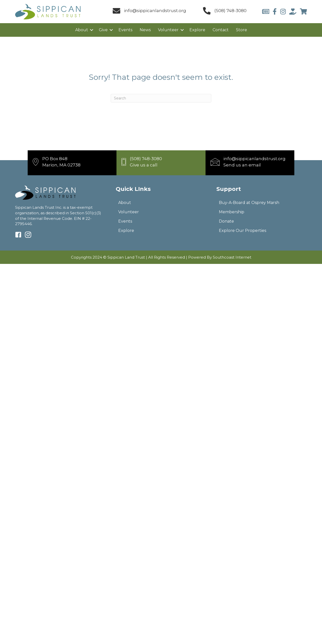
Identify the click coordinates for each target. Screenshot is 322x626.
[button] (91, 30)
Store (241, 29)
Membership (231, 212)
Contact (221, 29)
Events (125, 29)
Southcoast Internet (232, 257)
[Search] (161, 98)
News (145, 29)
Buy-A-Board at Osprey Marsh (249, 202)
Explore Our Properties (242, 230)
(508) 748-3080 (230, 10)
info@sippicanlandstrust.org (155, 10)
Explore (197, 29)
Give (103, 29)
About (81, 29)
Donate (226, 221)
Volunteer (168, 29)
